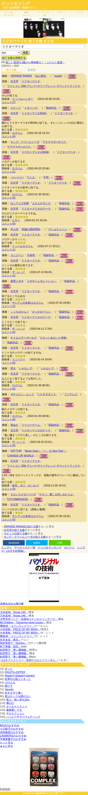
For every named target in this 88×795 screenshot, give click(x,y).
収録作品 (51, 108)
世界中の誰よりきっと (18, 679)
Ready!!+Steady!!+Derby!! (20, 675)
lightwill (40, 793)
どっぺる (9, 13)
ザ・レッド (18, 272)
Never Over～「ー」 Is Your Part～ (45, 451)
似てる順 (11, 70)
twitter (36, 542)
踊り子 (9, 686)
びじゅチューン (58, 229)
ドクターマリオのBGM (35, 152)
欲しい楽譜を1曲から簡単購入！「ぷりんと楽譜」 (35, 62)
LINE (60, 542)
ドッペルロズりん (22, 246)
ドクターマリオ (31, 81)
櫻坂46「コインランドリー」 (17, 626)
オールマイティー (16, 706)
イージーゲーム (31, 425)
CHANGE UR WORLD (20, 455)
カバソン (61, 12)
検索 (25, 52)
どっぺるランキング (49, 547)
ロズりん (17, 133)
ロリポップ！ (57, 793)
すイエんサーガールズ (23, 337)
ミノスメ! (79, 12)
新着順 (32, 70)
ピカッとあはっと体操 (53, 337)
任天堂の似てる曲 (14, 530)
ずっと (9, 668)
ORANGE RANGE (21, 75)
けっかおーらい (41, 311)
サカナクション (15, 713)
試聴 (72, 76)
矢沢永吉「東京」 (10, 639)
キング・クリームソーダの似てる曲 (25, 536)
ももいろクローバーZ (23, 494)
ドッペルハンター (22, 99)
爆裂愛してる (14, 710)
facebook (14, 542)
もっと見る (6, 742)
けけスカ (10, 682)
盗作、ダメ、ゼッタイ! (25, 485)
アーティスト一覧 (24, 547)
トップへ (6, 547)
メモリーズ (30, 108)
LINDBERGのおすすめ (13, 735)
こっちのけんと (19, 311)
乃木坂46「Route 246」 (14, 612)
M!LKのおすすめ (9, 725)
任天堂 (14, 81)
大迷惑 (31, 255)
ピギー (16, 220)
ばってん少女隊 (19, 203)
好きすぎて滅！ (14, 692)
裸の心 (10, 703)
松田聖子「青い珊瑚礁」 (14, 650)
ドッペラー (18, 359)
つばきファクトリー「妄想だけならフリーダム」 (29, 660)
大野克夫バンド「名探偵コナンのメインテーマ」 (29, 619)
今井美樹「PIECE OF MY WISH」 (20, 629)
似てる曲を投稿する (14, 57)
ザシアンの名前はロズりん (28, 302)
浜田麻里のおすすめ (12, 732)
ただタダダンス (46, 394)
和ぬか (14, 425)
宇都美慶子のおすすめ (13, 739)
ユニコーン (17, 255)
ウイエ (31, 177)
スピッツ (15, 108)
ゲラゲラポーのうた (54, 142)
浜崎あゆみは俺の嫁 (12, 603)
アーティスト (44, 13)
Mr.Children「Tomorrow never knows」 (23, 622)
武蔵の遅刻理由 (31, 229)
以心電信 (40, 76)
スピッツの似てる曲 (15, 533)
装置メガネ (17, 281)
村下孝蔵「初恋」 (10, 646)
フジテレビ (70, 394)
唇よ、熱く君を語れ (18, 699)
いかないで (25, 368)
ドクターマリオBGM (34, 113)
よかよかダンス (41, 203)
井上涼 (14, 229)
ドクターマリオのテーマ (36, 208)
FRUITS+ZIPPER (15, 672)
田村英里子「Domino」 (13, 643)
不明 (46, 177)
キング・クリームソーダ (24, 142)
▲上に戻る (6, 746)
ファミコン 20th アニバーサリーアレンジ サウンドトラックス (43, 86)
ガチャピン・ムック (22, 394)
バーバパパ (17, 177)
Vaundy (9, 689)
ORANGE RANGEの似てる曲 (21, 526)
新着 (26, 13)
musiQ (58, 76)
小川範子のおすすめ (12, 728)
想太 (13, 368)
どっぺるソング (15, 3)
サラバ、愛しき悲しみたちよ (56, 494)
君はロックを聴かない (18, 696)
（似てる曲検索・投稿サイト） (19, 7)
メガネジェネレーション (41, 281)
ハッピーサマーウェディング (23, 716)
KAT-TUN (15, 450)
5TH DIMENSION (17, 499)
